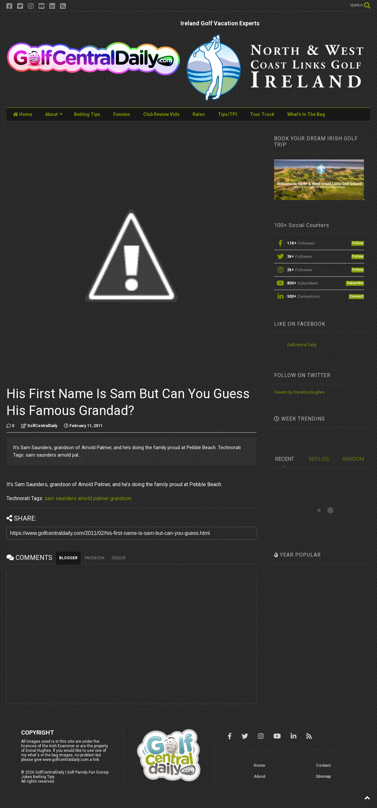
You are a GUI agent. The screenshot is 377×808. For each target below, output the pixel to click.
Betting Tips (87, 114)
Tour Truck (262, 114)
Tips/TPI (227, 114)
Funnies (121, 114)
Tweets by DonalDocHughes (299, 392)
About (54, 114)
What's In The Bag (306, 114)
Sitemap (323, 776)
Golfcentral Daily (302, 345)
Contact (323, 765)
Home (22, 114)
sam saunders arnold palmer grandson (87, 498)
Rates (199, 114)
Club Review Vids (161, 114)
